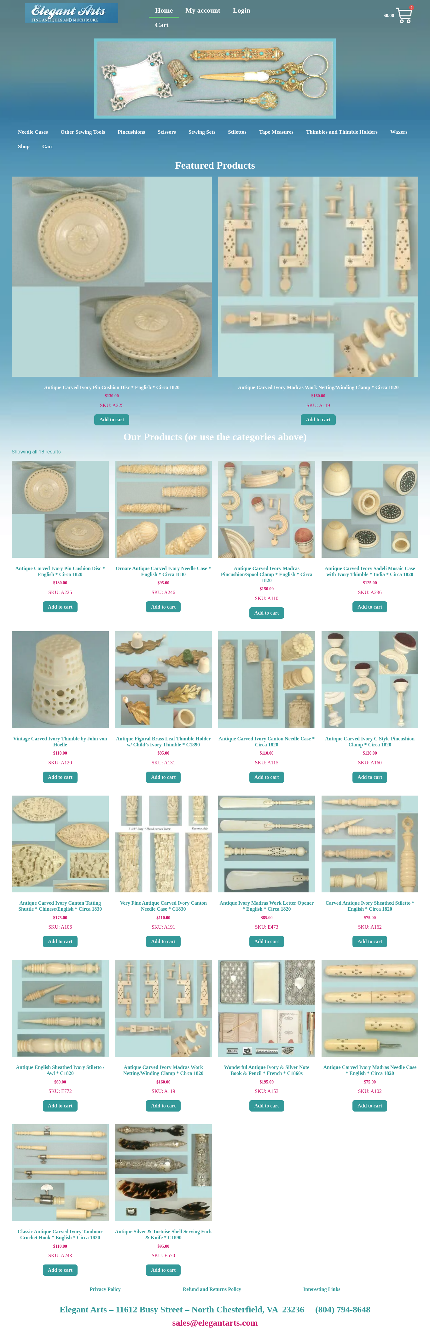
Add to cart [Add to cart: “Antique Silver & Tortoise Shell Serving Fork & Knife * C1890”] (163, 1270)
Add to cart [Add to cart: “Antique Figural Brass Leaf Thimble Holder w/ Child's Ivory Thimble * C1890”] (163, 777)
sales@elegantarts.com (215, 1323)
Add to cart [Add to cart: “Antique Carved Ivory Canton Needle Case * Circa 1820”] (266, 777)
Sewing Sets (202, 132)
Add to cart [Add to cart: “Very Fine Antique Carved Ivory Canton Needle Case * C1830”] (163, 941)
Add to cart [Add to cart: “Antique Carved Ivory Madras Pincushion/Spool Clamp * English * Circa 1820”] (266, 613)
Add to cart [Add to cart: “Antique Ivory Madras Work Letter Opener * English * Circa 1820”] (266, 941)
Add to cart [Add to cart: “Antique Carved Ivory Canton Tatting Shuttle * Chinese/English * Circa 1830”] (60, 941)
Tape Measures (276, 132)
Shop (24, 146)
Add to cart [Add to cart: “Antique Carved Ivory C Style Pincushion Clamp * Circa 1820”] (369, 777)
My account (202, 10)
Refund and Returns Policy (212, 1289)
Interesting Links (321, 1289)
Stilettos (237, 132)
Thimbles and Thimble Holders (342, 132)
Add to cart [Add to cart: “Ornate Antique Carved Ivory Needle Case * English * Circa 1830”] (163, 607)
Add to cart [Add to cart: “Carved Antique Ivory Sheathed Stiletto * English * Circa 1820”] (369, 941)
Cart (162, 25)
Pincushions (131, 132)
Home (164, 10)
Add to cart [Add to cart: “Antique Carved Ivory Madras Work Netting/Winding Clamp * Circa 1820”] (318, 419)
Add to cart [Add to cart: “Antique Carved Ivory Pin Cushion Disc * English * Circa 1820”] (111, 419)
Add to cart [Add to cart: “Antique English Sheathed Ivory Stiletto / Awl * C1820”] (60, 1105)
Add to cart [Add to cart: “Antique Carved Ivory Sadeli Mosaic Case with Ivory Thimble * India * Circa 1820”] (369, 607)
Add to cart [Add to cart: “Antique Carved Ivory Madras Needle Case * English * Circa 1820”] (369, 1105)
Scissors (167, 132)
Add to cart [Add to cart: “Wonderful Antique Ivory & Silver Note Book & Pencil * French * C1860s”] (266, 1105)
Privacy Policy (105, 1289)
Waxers (399, 132)
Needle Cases (33, 132)
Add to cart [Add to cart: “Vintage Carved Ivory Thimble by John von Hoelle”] (60, 777)
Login (241, 10)
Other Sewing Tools (83, 132)
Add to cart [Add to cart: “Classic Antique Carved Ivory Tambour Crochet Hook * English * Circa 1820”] (60, 1270)
